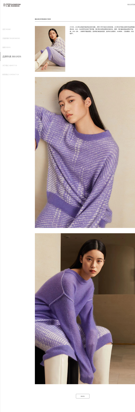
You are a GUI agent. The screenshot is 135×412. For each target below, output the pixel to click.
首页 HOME (6, 29)
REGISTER (131, 4)
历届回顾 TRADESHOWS (11, 38)
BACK (82, 396)
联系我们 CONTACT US (10, 74)
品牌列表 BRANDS (11, 56)
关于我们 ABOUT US (9, 65)
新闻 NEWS (6, 47)
